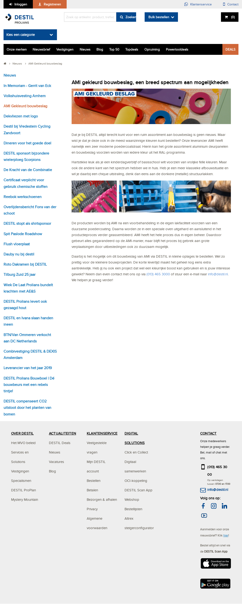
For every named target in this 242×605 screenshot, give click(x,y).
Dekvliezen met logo (21, 116)
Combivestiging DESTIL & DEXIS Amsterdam (30, 354)
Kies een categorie (20, 34)
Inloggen (20, 4)
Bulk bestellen (158, 17)
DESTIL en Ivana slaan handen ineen (28, 321)
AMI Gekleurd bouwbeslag (25, 106)
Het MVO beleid (23, 442)
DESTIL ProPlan (23, 490)
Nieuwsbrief (41, 49)
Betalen (92, 490)
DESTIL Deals (59, 442)
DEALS (230, 49)
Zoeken (130, 17)
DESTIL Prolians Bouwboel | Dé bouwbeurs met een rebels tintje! (29, 385)
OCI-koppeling (136, 480)
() (232, 17)
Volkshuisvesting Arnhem (25, 96)
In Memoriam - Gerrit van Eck (27, 85)
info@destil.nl (217, 489)
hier (225, 535)
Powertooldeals (177, 49)
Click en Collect (136, 452)
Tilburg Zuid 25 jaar (19, 274)
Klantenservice (201, 4)
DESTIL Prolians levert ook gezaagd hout (25, 305)
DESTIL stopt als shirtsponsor (27, 223)
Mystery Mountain (24, 499)
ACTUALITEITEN (62, 433)
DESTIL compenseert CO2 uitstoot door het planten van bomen (27, 407)
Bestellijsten (133, 508)
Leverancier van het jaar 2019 (28, 368)
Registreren (52, 4)
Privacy (92, 508)
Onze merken (17, 49)
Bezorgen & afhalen (102, 499)
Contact (232, 4)
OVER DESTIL (22, 433)
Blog (99, 49)
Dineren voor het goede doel (27, 143)
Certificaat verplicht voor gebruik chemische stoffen (26, 183)
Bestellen (93, 480)
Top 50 (114, 49)
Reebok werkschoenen (23, 196)
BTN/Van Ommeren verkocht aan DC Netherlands (27, 338)
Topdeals (131, 49)
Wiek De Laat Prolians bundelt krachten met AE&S (28, 288)
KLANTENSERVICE (102, 433)
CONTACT (208, 433)
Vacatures (56, 461)
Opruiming (152, 49)
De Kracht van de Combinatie (28, 170)
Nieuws (85, 49)
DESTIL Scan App (138, 490)
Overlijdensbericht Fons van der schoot (30, 210)
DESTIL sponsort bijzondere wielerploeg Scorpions (26, 156)
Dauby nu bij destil (19, 254)
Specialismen (21, 480)
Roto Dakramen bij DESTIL (25, 264)
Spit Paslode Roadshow (23, 234)
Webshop (132, 499)
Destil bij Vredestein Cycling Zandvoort (27, 129)
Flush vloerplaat (17, 244)
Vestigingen (64, 49)
